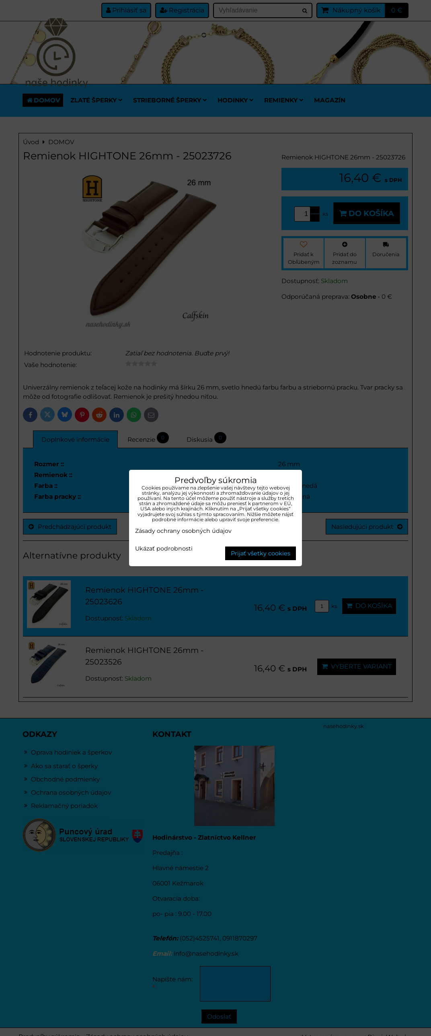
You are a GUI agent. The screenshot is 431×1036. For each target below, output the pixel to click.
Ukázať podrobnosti (164, 549)
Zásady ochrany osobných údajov (183, 530)
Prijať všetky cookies (260, 553)
